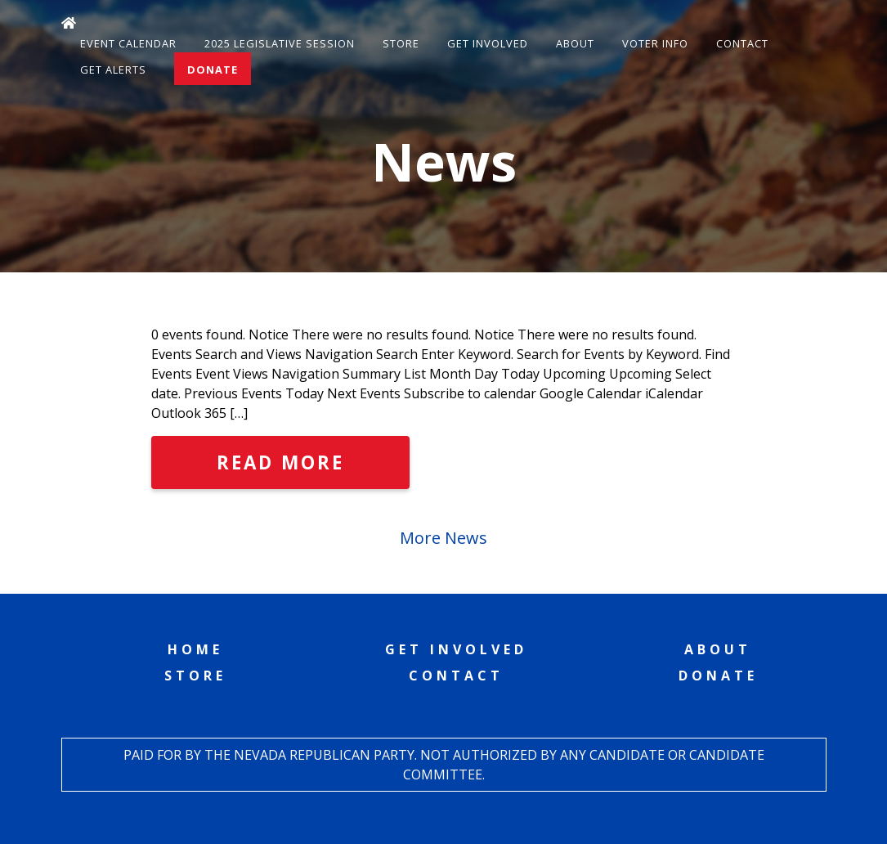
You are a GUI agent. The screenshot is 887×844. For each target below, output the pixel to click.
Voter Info (655, 43)
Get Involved (487, 43)
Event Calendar (128, 43)
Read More (280, 462)
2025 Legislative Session (279, 43)
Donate (212, 69)
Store (401, 43)
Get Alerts (113, 69)
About (575, 43)
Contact (742, 43)
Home (195, 649)
